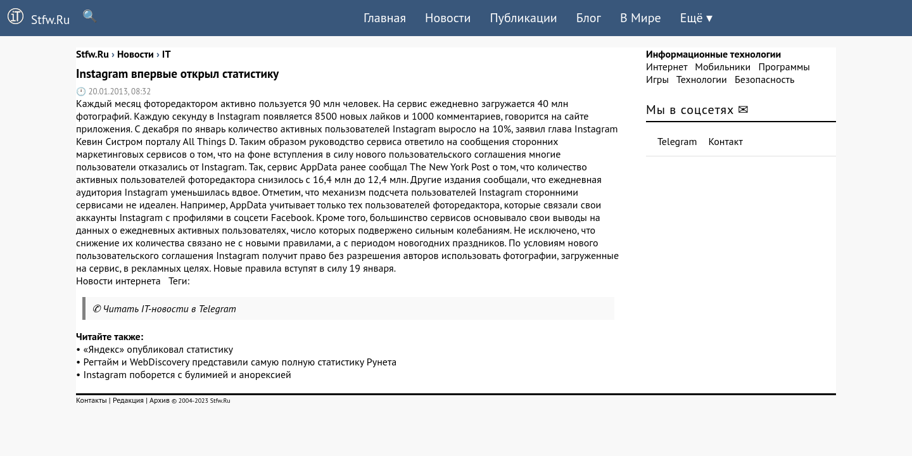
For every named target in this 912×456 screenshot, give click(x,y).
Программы (783, 66)
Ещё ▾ (696, 18)
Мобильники (722, 66)
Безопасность (764, 79)
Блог (588, 18)
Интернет (666, 66)
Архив (159, 400)
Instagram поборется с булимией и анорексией (187, 374)
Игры (657, 79)
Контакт (726, 141)
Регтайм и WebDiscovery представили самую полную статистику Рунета (240, 361)
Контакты (91, 400)
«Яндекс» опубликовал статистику (158, 349)
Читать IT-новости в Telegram (169, 308)
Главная (385, 18)
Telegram (677, 141)
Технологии (701, 79)
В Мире (640, 18)
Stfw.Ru (35, 17)
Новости (448, 18)
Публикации (523, 18)
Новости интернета (118, 280)
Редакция (128, 400)
